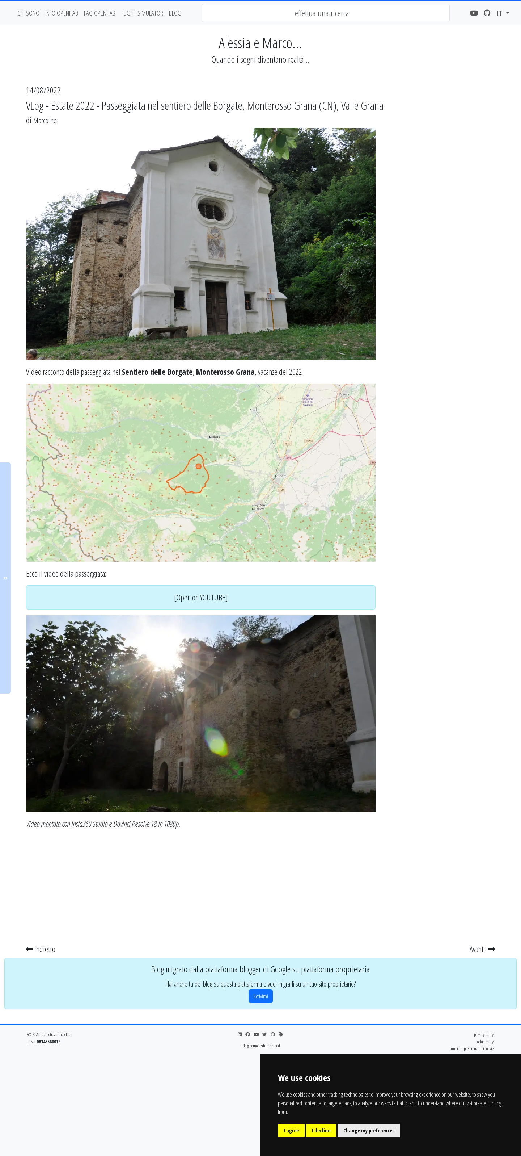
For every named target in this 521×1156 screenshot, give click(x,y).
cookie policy (485, 1041)
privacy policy (484, 1034)
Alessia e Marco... (260, 43)
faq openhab (99, 13)
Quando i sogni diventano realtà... (260, 59)
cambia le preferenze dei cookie (471, 1048)
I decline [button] (321, 1130)
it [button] (500, 13)
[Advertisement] (201, 886)
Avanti (482, 948)
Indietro (40, 948)
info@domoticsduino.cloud (260, 1045)
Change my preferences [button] (368, 1130)
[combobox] (326, 13)
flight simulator (142, 13)
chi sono (28, 13)
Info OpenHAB (61, 13)
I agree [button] (291, 1130)
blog (175, 13)
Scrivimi (260, 996)
